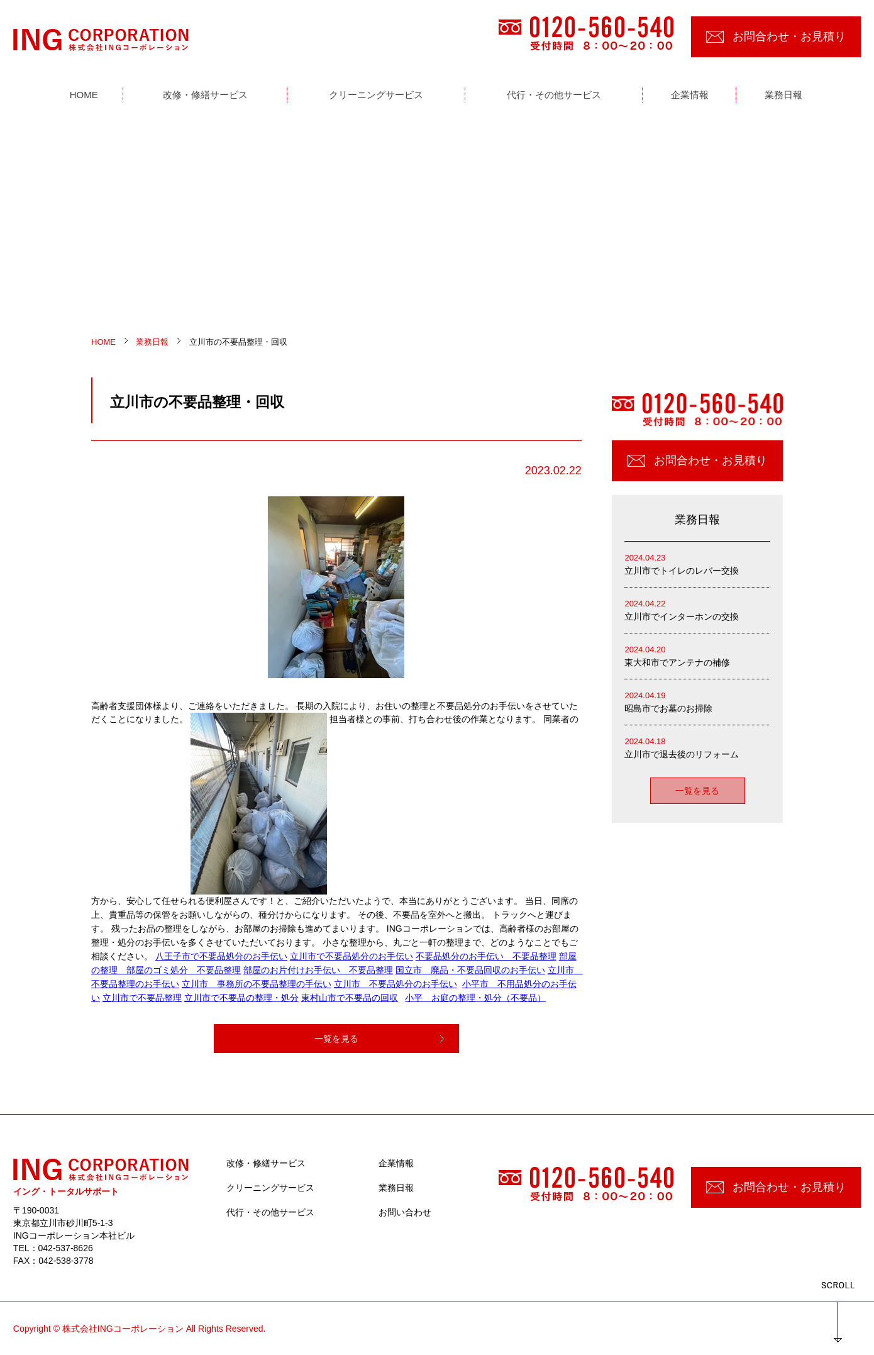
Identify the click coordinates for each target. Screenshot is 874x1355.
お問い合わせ (405, 1212)
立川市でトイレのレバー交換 (697, 563)
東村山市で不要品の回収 (349, 998)
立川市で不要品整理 (142, 998)
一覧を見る (336, 1039)
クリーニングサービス (270, 1187)
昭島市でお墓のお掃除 (697, 701)
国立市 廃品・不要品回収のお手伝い (470, 970)
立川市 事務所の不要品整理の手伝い (256, 984)
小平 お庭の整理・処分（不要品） (475, 998)
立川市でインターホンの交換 (697, 609)
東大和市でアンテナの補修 (697, 655)
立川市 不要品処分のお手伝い (395, 984)
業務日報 (396, 1187)
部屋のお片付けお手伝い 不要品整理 (318, 970)
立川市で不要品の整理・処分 (241, 998)
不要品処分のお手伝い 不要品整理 (486, 956)
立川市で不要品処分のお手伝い (351, 956)
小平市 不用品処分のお (510, 984)
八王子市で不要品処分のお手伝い (221, 956)
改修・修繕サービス (266, 1163)
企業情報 (396, 1163)
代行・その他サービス (270, 1212)
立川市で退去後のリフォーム (697, 747)
